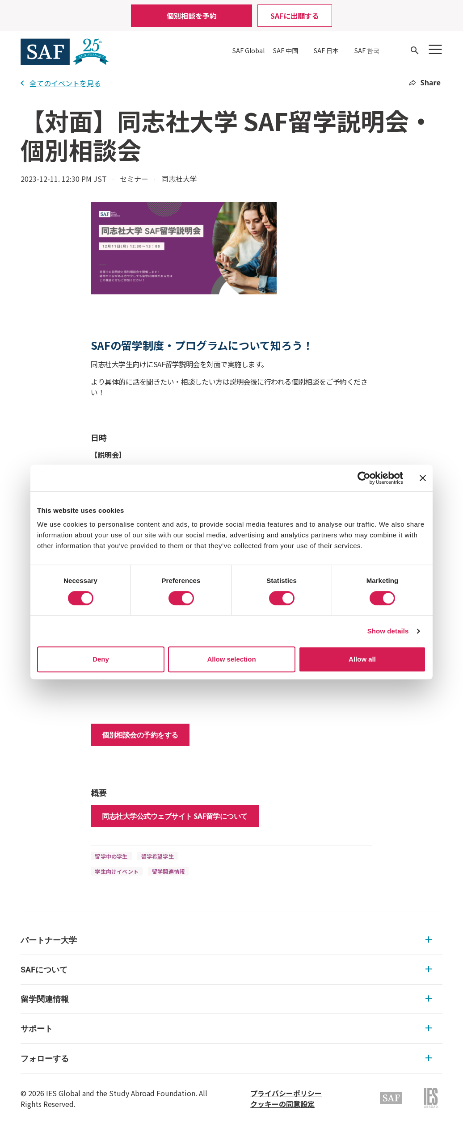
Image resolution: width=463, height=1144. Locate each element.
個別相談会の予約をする (140, 735)
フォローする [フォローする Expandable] (226, 1058)
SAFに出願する (294, 15)
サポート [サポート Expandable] (226, 1028)
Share (425, 82)
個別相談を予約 (192, 15)
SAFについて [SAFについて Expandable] (226, 969)
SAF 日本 (326, 50)
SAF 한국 (366, 50)
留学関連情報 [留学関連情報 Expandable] (226, 999)
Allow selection (231, 659)
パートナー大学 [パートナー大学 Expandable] (226, 940)
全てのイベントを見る (61, 83)
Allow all (362, 659)
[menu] (231, 999)
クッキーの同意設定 (282, 1103)
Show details (388, 631)
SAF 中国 (285, 50)
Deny (101, 659)
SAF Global (248, 50)
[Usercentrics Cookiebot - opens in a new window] (364, 478)
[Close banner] (423, 478)
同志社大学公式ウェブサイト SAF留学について (174, 816)
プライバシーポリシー (286, 1093)
